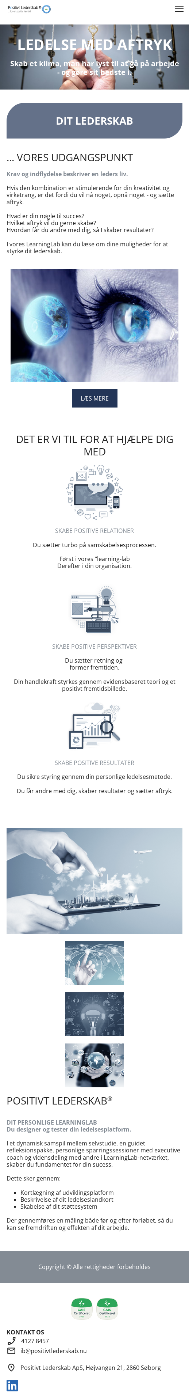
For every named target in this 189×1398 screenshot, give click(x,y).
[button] (179, 9)
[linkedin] (12, 1385)
